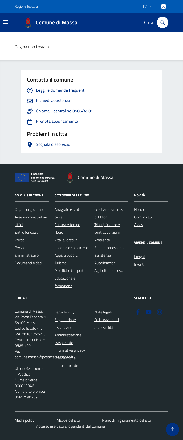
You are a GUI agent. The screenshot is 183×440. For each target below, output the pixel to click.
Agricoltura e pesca (109, 270)
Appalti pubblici (66, 255)
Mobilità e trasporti (69, 270)
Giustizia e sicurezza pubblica (110, 213)
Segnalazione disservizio (65, 323)
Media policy (24, 420)
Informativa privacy (70, 350)
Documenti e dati (28, 263)
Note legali (103, 312)
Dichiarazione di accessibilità (106, 323)
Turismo (60, 263)
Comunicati (143, 217)
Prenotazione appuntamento (66, 361)
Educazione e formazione (65, 282)
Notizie (139, 209)
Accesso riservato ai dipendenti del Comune (70, 426)
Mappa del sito (68, 420)
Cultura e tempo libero (67, 228)
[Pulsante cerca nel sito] (162, 22)
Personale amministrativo (27, 251)
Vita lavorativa (66, 240)
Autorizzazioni (105, 263)
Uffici (19, 225)
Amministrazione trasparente (68, 338)
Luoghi (139, 257)
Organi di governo (29, 209)
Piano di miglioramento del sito (126, 420)
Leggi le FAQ (64, 312)
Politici (20, 240)
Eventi (139, 264)
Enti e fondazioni (28, 232)
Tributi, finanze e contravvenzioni (107, 228)
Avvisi (138, 225)
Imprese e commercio (71, 247)
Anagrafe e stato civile (68, 213)
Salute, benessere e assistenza (109, 251)
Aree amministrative (31, 217)
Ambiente (102, 240)
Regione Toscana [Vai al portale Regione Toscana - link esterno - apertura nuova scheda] (26, 6)
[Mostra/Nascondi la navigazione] (6, 22)
